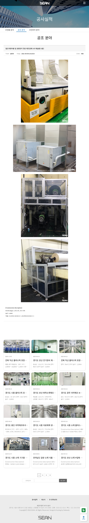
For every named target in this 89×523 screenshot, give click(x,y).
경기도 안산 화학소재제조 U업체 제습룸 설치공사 (53, 392)
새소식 (43, 500)
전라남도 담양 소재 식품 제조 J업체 (47, 457)
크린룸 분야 (9, 30)
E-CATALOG (53, 500)
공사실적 (34, 500)
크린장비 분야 (34, 30)
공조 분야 (21, 30)
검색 (63, 480)
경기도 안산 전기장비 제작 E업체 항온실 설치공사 (53, 360)
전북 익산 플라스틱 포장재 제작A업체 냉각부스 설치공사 (28, 360)
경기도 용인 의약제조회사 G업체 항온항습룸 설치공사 (27, 425)
